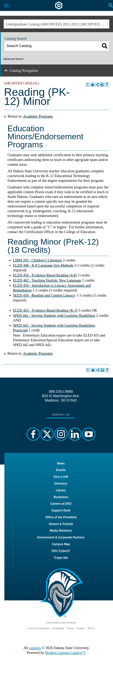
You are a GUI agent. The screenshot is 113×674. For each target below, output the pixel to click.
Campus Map (61, 544)
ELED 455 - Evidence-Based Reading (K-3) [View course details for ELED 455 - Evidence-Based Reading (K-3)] (45, 310)
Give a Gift (60, 476)
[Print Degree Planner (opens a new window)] (88, 85)
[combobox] (56, 24)
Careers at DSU (61, 503)
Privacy (70, 628)
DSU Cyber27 (61, 550)
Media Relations (61, 530)
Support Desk (60, 510)
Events (61, 469)
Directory (60, 483)
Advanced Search (13, 58)
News (61, 463)
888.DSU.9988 (61, 391)
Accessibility (58, 628)
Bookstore (61, 497)
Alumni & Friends (61, 524)
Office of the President (60, 517)
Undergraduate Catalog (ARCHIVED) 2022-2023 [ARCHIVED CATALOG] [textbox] (57, 24)
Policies (81, 628)
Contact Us (61, 414)
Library (61, 490)
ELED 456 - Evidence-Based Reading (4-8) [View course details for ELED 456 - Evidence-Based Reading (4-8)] (45, 275)
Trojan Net (61, 557)
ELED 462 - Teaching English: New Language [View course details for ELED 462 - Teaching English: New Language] (47, 280)
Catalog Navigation (23, 70)
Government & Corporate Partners (61, 537)
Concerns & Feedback (38, 628)
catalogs (35, 648)
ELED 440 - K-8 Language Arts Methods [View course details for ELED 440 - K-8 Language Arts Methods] (43, 265)
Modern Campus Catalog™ (65, 653)
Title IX (90, 628)
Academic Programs (38, 116)
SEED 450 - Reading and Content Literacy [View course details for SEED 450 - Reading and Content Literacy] (44, 295)
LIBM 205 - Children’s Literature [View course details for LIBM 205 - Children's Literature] (37, 260)
